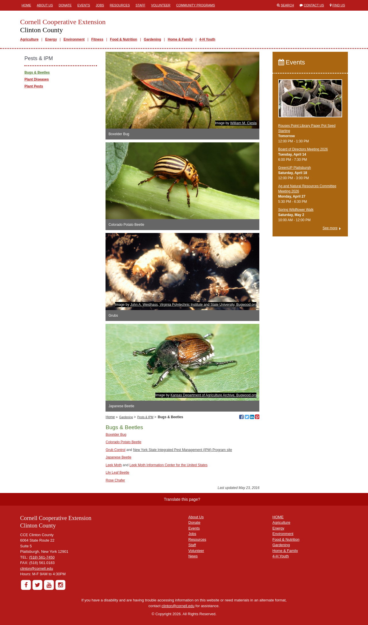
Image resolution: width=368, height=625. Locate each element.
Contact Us (314, 5)
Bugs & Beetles (37, 72)
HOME (278, 517)
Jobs (100, 5)
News (193, 556)
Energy (51, 39)
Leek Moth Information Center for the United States (168, 465)
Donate (65, 5)
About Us (45, 5)
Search (287, 5)
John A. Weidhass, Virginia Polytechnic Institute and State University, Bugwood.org (193, 305)
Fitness (97, 39)
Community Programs (195, 5)
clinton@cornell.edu (36, 568)
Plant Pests (33, 86)
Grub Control (115, 450)
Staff (140, 5)
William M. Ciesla (243, 123)
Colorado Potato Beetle (123, 442)
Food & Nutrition (123, 39)
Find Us (338, 5)
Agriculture (29, 39)
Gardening (152, 39)
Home (26, 5)
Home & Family (180, 39)
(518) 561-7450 (42, 557)
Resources (120, 5)
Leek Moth (114, 465)
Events (83, 5)
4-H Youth (207, 39)
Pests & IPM (145, 417)
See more (330, 228)
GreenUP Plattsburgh (294, 168)
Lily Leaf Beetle (117, 473)
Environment (74, 39)
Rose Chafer (115, 480)
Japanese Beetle (118, 457)
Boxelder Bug (116, 435)
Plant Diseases (36, 79)
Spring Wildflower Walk (296, 210)
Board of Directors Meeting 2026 (303, 149)
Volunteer (160, 5)
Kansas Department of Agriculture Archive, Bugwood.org (213, 395)
